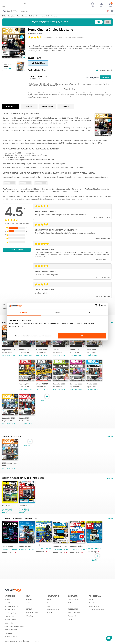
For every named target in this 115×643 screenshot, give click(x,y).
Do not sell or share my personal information (33, 336)
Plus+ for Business (10, 619)
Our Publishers (9, 616)
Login (70, 619)
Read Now (7, 69)
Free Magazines (9, 609)
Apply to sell (72, 616)
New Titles (7, 603)
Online (49, 606)
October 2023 (91, 384)
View (4, 355)
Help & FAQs (30, 599)
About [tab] (91, 312)
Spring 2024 (74, 349)
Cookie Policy (8, 633)
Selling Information (74, 612)
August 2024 (24, 349)
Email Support (30, 603)
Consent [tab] (23, 312)
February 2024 (25, 384)
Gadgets (31, 16)
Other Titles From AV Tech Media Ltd (23, 478)
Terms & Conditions (10, 630)
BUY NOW (105, 77)
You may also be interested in (19, 518)
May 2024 (57, 349)
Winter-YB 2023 (42, 384)
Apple (49, 599)
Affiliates (71, 603)
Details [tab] (57, 312)
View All (110, 323)
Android (49, 603)
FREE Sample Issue (9, 463)
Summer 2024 (41, 349)
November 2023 (76, 384)
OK (82, 336)
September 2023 (8, 418)
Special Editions (11, 436)
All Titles (7, 599)
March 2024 (91, 349)
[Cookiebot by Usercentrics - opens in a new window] (96, 306)
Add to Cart (11, 355)
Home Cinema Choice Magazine (46, 16)
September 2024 (8, 350)
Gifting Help (29, 616)
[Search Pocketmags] (4, 11)
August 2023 (24, 418)
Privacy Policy (8, 623)
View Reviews (17, 249)
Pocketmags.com (94, 603)
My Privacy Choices (10, 636)
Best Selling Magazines (11, 606)
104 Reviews (48, 37)
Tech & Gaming (22, 16)
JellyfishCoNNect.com (96, 609)
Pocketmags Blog (10, 613)
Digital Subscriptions (8, 16)
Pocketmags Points (53, 609)
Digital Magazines (52, 613)
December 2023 (59, 384)
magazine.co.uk (94, 606)
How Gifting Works (32, 612)
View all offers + (70, 89)
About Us (92, 599)
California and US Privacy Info (13, 626)
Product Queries (73, 599)
